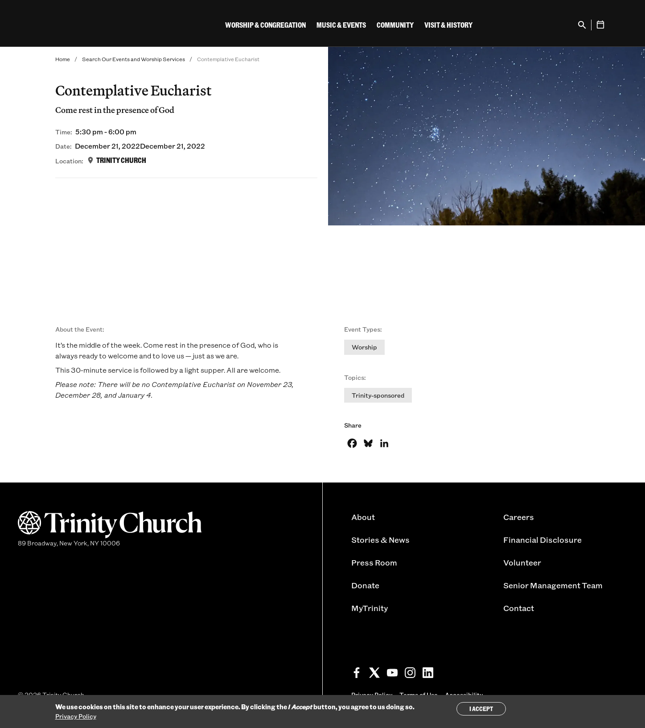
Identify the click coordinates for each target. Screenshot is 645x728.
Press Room (374, 562)
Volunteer (522, 562)
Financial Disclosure (542, 539)
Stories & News (380, 539)
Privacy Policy (75, 716)
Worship (364, 347)
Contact (518, 608)
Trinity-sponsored (378, 395)
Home (62, 58)
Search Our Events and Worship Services (133, 58)
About (363, 517)
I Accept (481, 708)
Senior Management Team (553, 585)
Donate (365, 585)
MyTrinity (369, 608)
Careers (518, 517)
